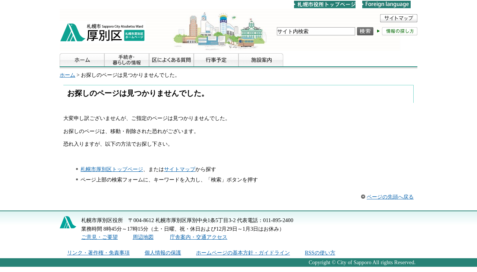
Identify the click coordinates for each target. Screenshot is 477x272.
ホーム (67, 75)
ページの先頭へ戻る (390, 197)
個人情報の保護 (163, 253)
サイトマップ (179, 169)
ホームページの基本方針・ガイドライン (243, 253)
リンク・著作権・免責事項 (98, 253)
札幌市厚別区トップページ (111, 169)
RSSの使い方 (320, 253)
